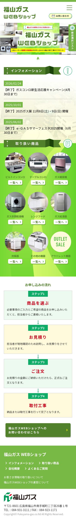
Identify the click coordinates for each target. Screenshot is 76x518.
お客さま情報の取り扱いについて (23, 477)
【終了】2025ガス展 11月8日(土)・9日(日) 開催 (36, 111)
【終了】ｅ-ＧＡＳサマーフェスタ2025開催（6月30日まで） (37, 130)
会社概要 (14, 468)
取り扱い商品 (50, 463)
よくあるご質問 (38, 468)
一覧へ (14, 183)
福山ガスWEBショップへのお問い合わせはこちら (27, 430)
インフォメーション (21, 463)
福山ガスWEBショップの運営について (26, 482)
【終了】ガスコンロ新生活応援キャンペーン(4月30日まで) (37, 91)
